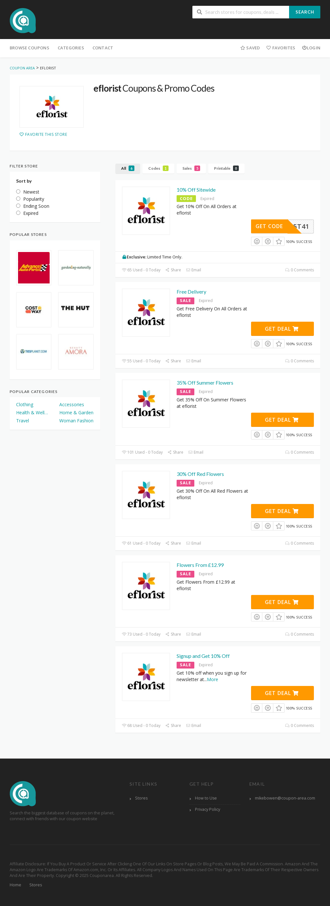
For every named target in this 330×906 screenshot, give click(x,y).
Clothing (24, 404)
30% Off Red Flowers (200, 474)
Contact (102, 48)
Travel (22, 421)
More (212, 679)
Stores (141, 798)
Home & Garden (76, 412)
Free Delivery (191, 291)
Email (193, 270)
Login (311, 48)
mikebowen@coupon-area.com (285, 798)
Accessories (71, 404)
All (127, 168)
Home (15, 885)
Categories (71, 48)
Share (173, 270)
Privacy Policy (207, 809)
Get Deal (282, 328)
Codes (158, 168)
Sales (191, 168)
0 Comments (299, 270)
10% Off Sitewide (196, 189)
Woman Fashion (76, 421)
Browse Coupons (29, 48)
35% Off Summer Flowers (205, 382)
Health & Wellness (33, 412)
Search (305, 12)
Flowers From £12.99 (200, 565)
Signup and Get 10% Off (203, 656)
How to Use (206, 798)
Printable (226, 168)
